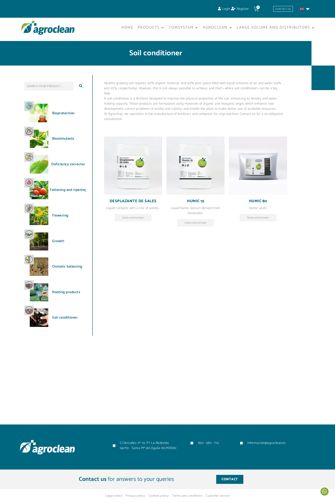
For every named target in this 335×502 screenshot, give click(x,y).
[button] (151, 29)
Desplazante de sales (133, 203)
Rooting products (66, 294)
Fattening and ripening (68, 192)
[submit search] (81, 87)
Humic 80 (258, 203)
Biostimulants (63, 140)
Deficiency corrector (68, 166)
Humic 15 (195, 203)
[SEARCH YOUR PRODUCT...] (48, 87)
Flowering (60, 217)
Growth (58, 243)
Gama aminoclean (133, 220)
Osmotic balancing (67, 268)
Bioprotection (63, 115)
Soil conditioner (65, 319)
